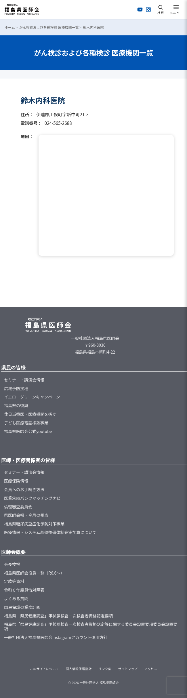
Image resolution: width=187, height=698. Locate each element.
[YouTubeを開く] (140, 9)
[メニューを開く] (176, 9)
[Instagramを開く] (148, 9)
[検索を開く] (160, 9)
